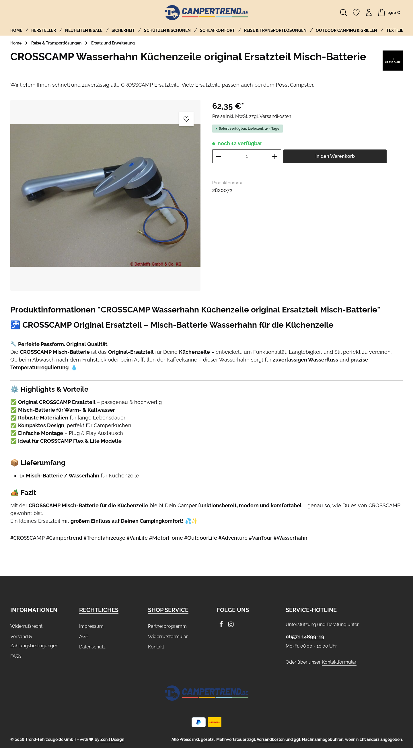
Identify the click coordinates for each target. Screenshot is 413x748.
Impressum (91, 626)
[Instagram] (231, 626)
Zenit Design (112, 739)
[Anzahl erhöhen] (275, 156)
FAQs (16, 656)
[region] (105, 195)
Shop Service (168, 610)
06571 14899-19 (305, 637)
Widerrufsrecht (26, 626)
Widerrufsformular (168, 636)
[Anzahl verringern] (218, 156)
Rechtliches (98, 610)
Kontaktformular (339, 662)
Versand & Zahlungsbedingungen (34, 641)
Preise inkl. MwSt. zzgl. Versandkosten (251, 116)
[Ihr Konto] (369, 12)
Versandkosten (271, 739)
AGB (84, 636)
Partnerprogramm (167, 626)
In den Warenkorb (335, 156)
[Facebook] (221, 626)
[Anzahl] (246, 156)
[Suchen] (343, 12)
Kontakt (156, 647)
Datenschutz (92, 647)
